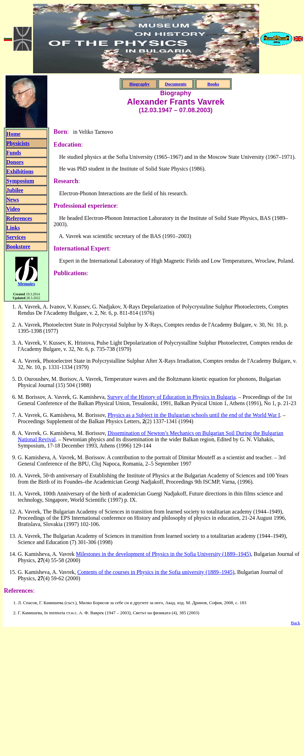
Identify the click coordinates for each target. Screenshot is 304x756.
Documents (175, 84)
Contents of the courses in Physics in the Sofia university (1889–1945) (155, 572)
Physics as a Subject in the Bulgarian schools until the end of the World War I (193, 415)
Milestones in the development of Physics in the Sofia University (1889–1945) (163, 554)
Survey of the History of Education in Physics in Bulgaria (171, 397)
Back (295, 622)
